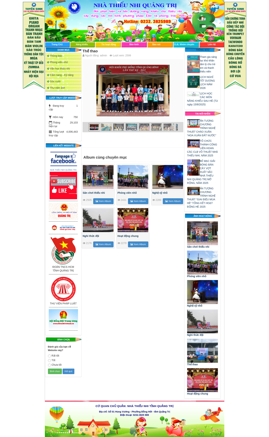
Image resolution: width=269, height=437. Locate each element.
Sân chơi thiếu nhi (94, 192)
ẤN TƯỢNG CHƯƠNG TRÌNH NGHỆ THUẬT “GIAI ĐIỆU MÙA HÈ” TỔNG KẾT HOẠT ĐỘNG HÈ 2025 (201, 197)
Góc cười (55, 81)
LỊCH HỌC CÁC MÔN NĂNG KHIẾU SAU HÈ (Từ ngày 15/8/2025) (202, 99)
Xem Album (103, 201)
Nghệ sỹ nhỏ (160, 192)
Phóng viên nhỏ (59, 62)
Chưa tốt (55, 365)
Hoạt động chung (128, 236)
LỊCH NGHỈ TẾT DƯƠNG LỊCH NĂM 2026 (207, 82)
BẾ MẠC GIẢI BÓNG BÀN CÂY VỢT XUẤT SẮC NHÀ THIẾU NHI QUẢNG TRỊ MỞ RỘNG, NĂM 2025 (201, 172)
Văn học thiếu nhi (60, 68)
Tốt (51, 360)
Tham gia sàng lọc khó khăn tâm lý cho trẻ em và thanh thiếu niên (208, 64)
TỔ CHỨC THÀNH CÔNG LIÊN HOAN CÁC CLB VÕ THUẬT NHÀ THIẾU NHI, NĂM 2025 (202, 148)
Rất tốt (53, 355)
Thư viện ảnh (57, 87)
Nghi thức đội (91, 236)
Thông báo (56, 55)
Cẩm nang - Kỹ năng (62, 75)
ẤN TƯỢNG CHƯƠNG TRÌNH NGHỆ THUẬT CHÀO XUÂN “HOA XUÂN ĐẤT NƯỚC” (201, 128)
